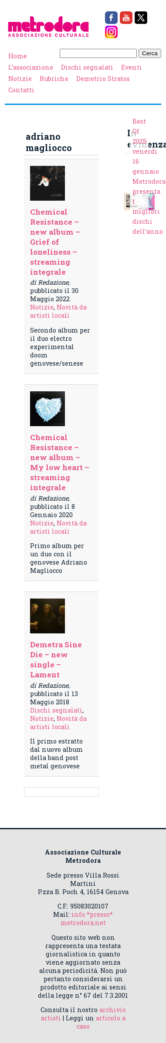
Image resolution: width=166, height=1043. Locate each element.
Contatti (21, 90)
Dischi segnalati (87, 67)
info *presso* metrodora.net (87, 918)
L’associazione (30, 67)
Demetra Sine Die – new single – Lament (56, 659)
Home (17, 56)
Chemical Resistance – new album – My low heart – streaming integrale (59, 462)
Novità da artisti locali (58, 311)
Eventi (131, 67)
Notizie (20, 78)
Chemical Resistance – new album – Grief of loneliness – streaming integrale (55, 242)
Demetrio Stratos (103, 78)
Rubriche (54, 78)
